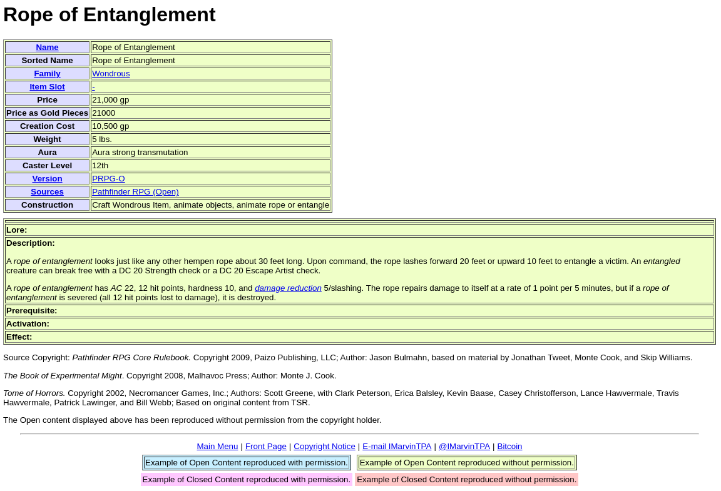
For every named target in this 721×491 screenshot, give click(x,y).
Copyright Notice (324, 446)
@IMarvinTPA (464, 446)
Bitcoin (510, 446)
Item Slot (46, 86)
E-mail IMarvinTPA (396, 446)
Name (47, 47)
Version (47, 178)
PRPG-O (108, 178)
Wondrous (111, 73)
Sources (47, 191)
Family (47, 73)
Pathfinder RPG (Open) (135, 191)
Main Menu (217, 446)
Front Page (266, 446)
